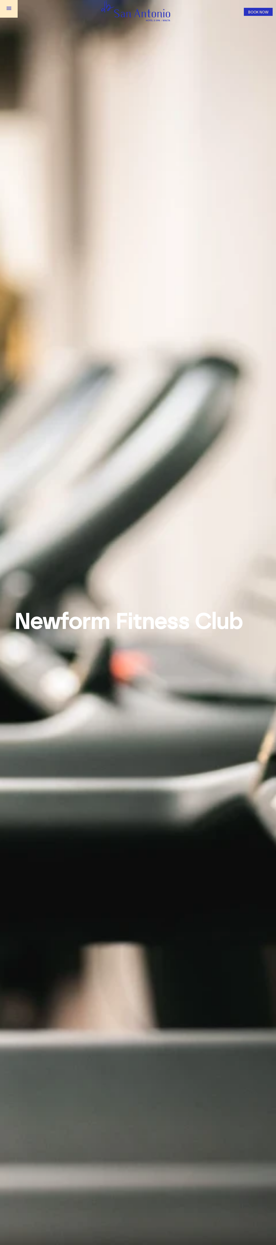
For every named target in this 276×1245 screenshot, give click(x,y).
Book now (258, 12)
